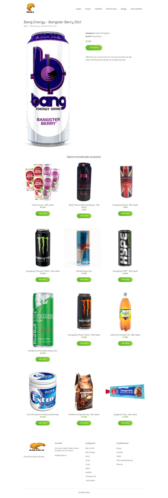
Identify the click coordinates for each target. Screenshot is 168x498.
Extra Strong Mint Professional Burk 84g (42, 416)
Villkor (119, 458)
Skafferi (98, 9)
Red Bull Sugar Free (84, 273)
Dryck (88, 9)
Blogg (123, 9)
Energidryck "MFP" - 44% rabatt (125, 273)
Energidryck (105, 35)
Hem (25, 28)
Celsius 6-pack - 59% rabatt (43, 207)
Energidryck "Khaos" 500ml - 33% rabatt (84, 337)
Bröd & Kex (111, 9)
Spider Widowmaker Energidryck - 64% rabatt (84, 208)
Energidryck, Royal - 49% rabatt (125, 207)
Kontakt (120, 454)
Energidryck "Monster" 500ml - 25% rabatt (43, 273)
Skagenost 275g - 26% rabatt (125, 416)
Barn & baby (90, 454)
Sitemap (120, 466)
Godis (78, 9)
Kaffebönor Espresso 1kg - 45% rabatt (84, 416)
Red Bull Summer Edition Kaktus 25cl (42, 353)
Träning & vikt (91, 478)
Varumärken (136, 9)
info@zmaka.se (60, 457)
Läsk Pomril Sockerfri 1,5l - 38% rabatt (125, 337)
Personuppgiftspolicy (125, 462)
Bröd (87, 458)
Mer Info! (94, 49)
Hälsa (88, 470)
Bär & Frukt (90, 450)
